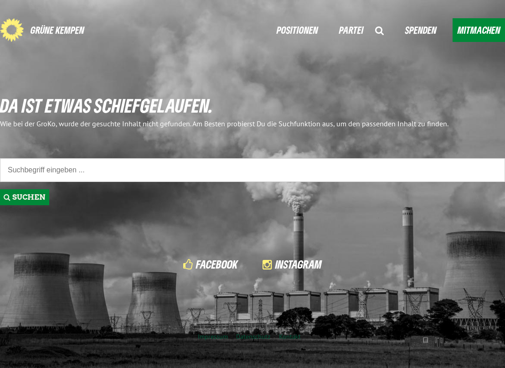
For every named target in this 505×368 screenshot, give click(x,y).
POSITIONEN (297, 30)
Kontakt (290, 336)
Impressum (213, 336)
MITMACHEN (479, 30)
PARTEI (351, 30)
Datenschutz (253, 336)
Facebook (217, 264)
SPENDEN (421, 30)
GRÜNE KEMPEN (57, 30)
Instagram (298, 264)
